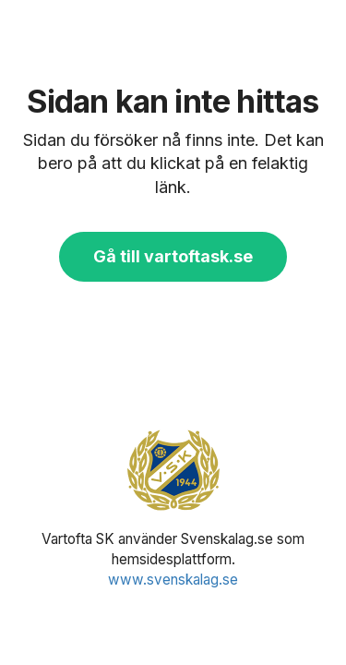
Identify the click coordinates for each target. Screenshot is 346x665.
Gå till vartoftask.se (173, 256)
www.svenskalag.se (173, 579)
